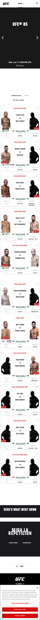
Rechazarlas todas (20, 609)
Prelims (26, 95)
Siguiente (36, 37)
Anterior (3, 37)
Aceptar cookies (20, 615)
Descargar (27, 543)
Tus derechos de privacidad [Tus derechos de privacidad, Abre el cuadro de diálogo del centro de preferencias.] (20, 603)
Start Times (13, 543)
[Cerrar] (37, 587)
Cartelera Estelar (16, 95)
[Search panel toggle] (37, 3)
